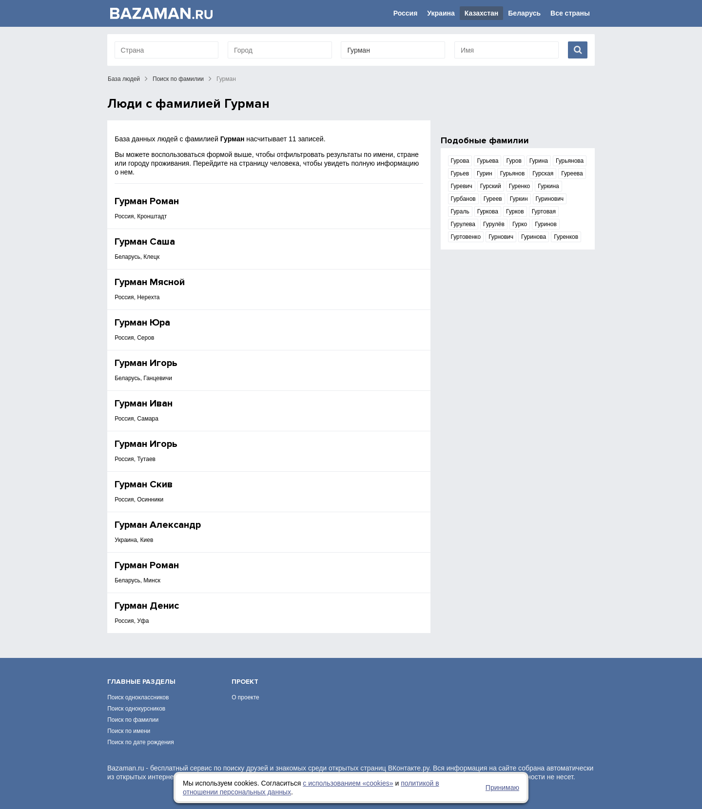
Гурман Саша (145, 242)
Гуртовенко (466, 236)
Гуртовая (544, 211)
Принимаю (502, 787)
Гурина (538, 160)
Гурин (484, 173)
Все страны (570, 13)
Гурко (519, 224)
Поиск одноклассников (138, 697)
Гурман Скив (144, 484)
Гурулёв (494, 224)
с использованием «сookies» (348, 783)
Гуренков (566, 236)
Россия (405, 13)
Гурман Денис (147, 606)
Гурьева (487, 160)
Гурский (490, 186)
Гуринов (546, 224)
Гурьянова (570, 160)
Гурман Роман (147, 201)
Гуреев (493, 198)
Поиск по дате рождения (140, 742)
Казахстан (482, 13)
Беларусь (524, 13)
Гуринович (550, 198)
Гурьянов (512, 173)
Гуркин (519, 198)
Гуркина (548, 186)
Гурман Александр (158, 525)
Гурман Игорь (146, 363)
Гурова (460, 160)
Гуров (513, 160)
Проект (245, 681)
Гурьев (460, 173)
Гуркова (487, 211)
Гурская (542, 173)
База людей (124, 79)
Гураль (460, 211)
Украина (440, 13)
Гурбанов (463, 198)
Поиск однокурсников (136, 708)
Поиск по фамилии (178, 79)
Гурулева (463, 224)
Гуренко (519, 186)
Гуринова (533, 236)
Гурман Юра (142, 322)
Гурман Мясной (150, 282)
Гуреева (572, 173)
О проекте (245, 697)
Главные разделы (141, 681)
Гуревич (461, 186)
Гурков (515, 211)
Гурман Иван (144, 403)
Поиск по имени (128, 731)
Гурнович (500, 236)
